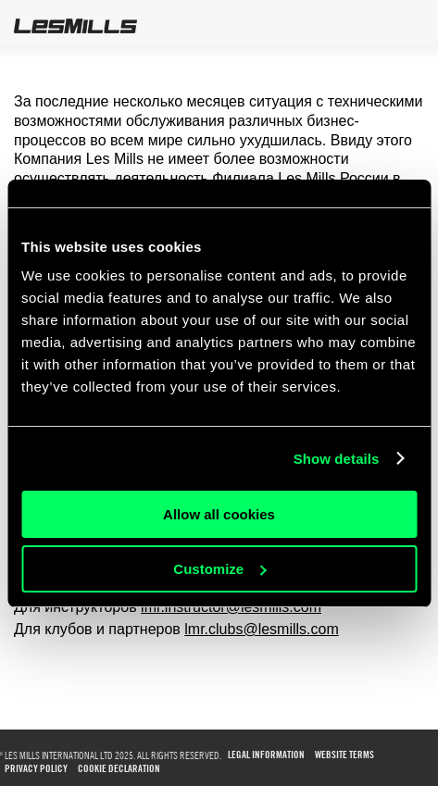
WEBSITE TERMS (344, 755)
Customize (219, 569)
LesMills (75, 26)
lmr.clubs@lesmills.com (261, 629)
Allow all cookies (219, 514)
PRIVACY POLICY (36, 769)
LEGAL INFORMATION (266, 755)
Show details (337, 459)
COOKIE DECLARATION (119, 769)
